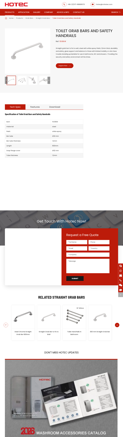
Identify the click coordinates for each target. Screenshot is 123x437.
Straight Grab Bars (43, 18)
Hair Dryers (98, 126)
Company (48, 12)
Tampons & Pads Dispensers (100, 142)
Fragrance (97, 136)
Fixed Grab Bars (101, 179)
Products (9, 12)
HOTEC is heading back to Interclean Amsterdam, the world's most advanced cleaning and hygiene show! (59, 390)
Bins (95, 194)
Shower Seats (100, 158)
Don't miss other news (61, 409)
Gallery (36, 12)
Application (23, 12)
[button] (6, 80)
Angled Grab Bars (101, 165)
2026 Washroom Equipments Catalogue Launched (19, 390)
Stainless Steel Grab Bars (104, 172)
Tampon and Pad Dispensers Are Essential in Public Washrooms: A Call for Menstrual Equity (100, 390)
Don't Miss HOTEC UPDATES (61, 353)
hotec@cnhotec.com (104, 4)
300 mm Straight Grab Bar (100, 332)
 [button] (5, 323)
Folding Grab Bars (102, 169)
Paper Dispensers (100, 184)
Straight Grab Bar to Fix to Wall (49, 333)
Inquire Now (65, 66)
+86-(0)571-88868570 (76, 4)
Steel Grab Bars (101, 176)
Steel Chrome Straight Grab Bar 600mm (23, 333)
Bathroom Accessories (103, 189)
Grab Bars (29, 18)
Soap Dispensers (100, 131)
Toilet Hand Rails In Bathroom (74, 333)
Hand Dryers (98, 122)
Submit (75, 278)
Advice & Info (63, 12)
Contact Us (78, 12)
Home (11, 18)
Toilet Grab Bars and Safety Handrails (66, 18)
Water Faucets (99, 148)
